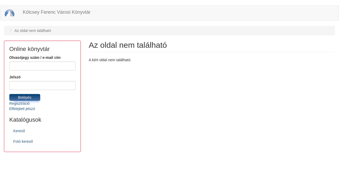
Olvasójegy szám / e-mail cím (35, 57)
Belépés (25, 97)
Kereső (19, 131)
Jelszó (15, 77)
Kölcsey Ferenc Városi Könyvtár (57, 12)
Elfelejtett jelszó (22, 109)
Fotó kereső (23, 141)
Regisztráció (19, 103)
